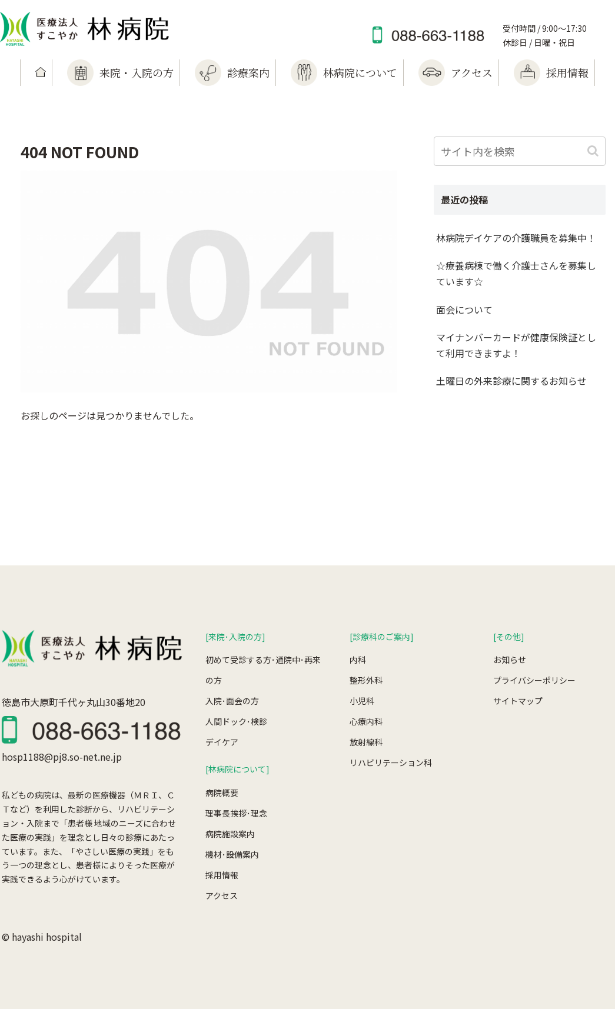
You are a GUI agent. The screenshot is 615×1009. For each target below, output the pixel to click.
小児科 (362, 701)
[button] (594, 150)
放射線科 (366, 742)
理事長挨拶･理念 (236, 813)
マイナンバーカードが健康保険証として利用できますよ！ (516, 345)
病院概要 (221, 792)
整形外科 (366, 680)
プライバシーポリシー (534, 680)
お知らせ (509, 659)
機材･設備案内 (232, 854)
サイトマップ (518, 701)
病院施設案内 (230, 834)
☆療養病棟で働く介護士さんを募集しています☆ (516, 273)
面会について (464, 309)
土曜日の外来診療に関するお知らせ (511, 381)
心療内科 (366, 721)
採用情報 (221, 875)
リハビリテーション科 (391, 762)
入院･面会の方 (232, 701)
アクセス (221, 895)
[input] (520, 151)
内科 (358, 659)
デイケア (221, 742)
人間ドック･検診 (236, 721)
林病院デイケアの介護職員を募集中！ (516, 238)
